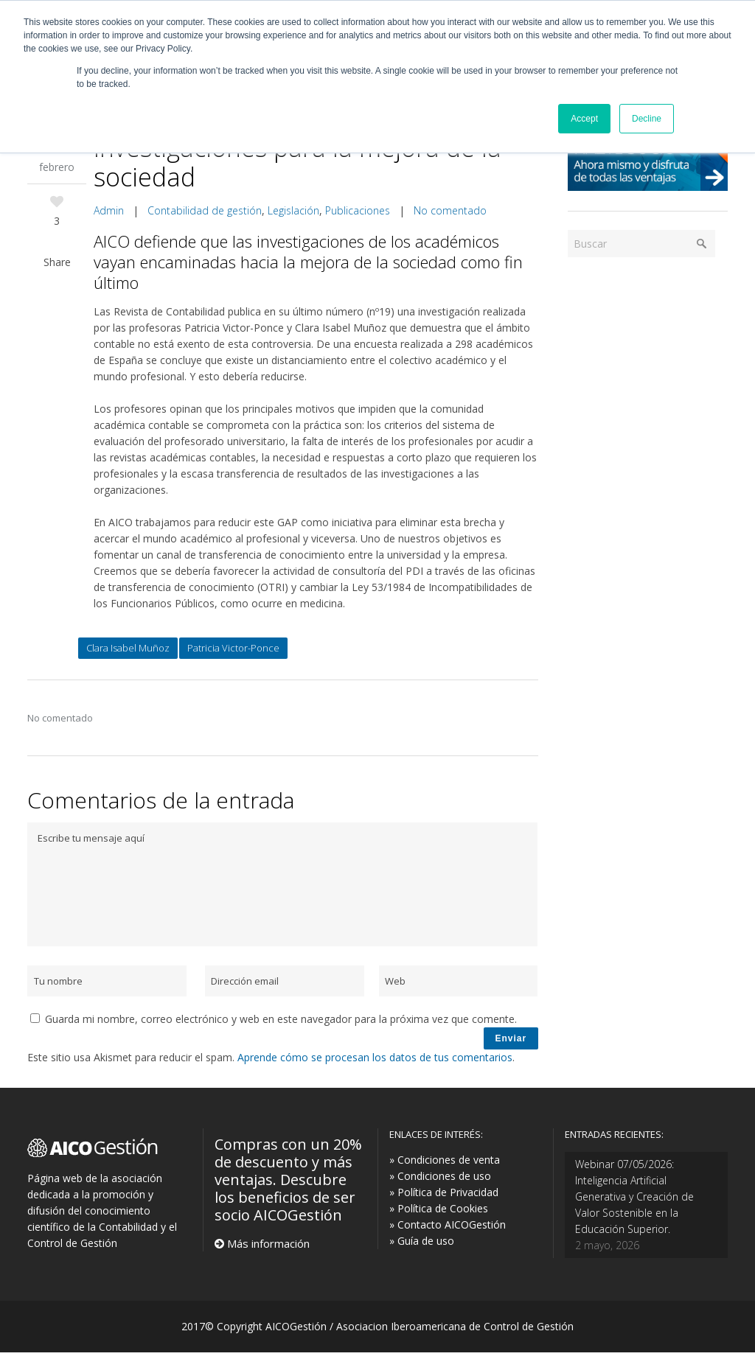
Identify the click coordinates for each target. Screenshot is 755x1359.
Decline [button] (646, 118)
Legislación (293, 210)
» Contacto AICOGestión (447, 1231)
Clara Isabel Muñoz (128, 647)
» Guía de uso (421, 1247)
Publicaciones (357, 210)
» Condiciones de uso (440, 1182)
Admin (109, 210)
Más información (267, 1250)
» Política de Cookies (438, 1215)
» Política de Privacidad (443, 1199)
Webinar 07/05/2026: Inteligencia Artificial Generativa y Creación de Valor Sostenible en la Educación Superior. (634, 1203)
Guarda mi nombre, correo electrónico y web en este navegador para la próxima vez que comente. (281, 1019)
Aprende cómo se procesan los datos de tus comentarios (374, 1064)
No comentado (450, 210)
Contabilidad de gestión (204, 210)
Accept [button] (584, 118)
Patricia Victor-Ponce (233, 647)
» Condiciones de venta (444, 1166)
